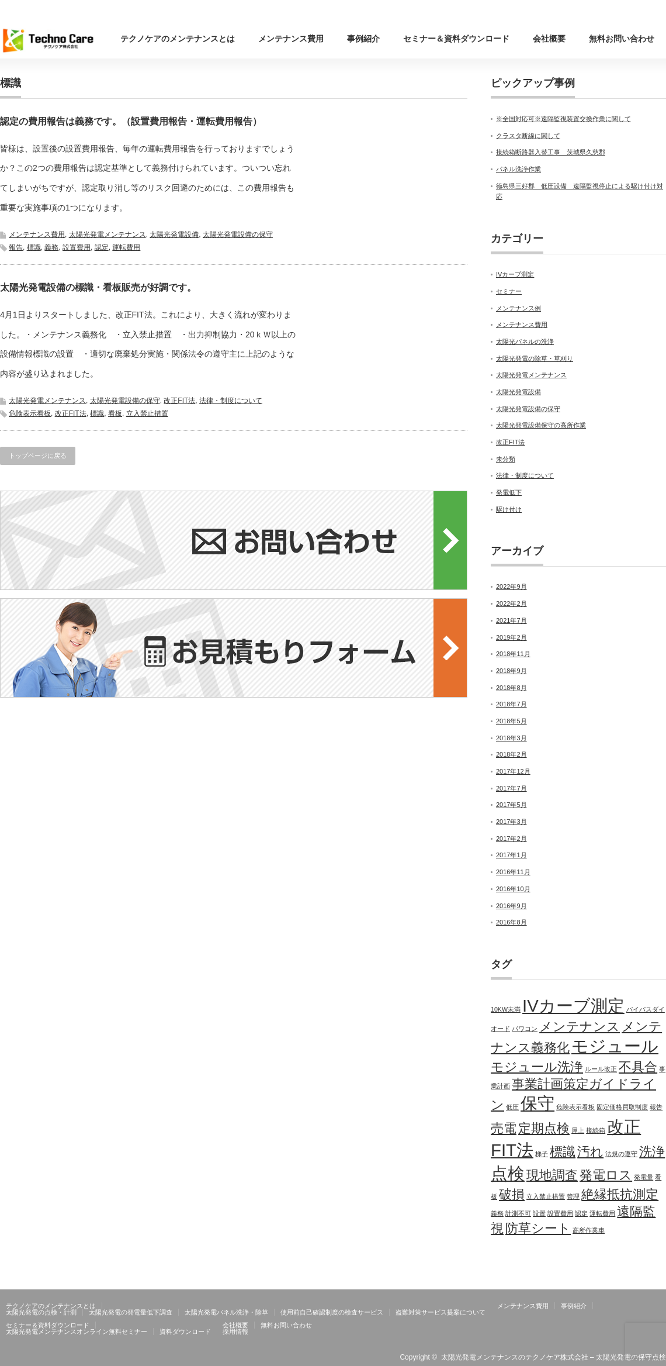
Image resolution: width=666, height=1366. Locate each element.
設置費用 (77, 247)
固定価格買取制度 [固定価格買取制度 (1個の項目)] (622, 1106)
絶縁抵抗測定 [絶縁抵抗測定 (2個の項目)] (619, 1194)
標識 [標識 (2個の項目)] (562, 1151)
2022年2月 (511, 603)
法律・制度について (230, 400)
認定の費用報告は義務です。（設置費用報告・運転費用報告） (131, 121)
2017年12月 (513, 771)
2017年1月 (511, 854)
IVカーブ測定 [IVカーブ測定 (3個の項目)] (573, 1005)
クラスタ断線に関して (528, 135)
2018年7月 (511, 704)
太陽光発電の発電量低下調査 (130, 1312)
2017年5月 (511, 804)
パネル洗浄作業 (518, 169)
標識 (34, 247)
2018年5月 (511, 721)
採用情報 (235, 1331)
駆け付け (509, 509)
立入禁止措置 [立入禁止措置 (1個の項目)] (545, 1196)
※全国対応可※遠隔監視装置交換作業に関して (563, 118)
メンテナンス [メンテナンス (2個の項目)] (579, 1026)
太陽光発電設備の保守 (238, 234)
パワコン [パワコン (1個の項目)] (524, 1028)
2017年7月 (511, 788)
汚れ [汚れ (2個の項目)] (590, 1151)
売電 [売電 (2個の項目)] (503, 1128)
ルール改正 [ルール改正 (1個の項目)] (601, 1068)
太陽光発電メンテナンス (107, 234)
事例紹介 (363, 38)
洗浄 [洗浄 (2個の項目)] (652, 1151)
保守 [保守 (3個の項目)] (537, 1103)
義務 (51, 247)
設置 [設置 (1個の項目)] (539, 1213)
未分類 (505, 459)
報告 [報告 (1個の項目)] (656, 1106)
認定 (102, 247)
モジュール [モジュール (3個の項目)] (614, 1045)
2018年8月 (511, 687)
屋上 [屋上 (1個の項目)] (577, 1130)
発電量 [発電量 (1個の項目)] (643, 1177)
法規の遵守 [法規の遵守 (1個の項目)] (621, 1153)
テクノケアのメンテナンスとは (177, 38)
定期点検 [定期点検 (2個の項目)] (544, 1128)
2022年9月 (511, 586)
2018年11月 (513, 653)
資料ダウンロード (185, 1331)
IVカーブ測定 (515, 274)
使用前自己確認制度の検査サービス (331, 1312)
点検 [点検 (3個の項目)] (508, 1173)
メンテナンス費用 (291, 38)
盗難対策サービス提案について (440, 1312)
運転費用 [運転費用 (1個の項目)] (602, 1213)
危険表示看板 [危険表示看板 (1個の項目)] (575, 1106)
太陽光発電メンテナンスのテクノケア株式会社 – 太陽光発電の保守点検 (553, 1357)
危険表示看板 (30, 413)
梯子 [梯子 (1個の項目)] (541, 1153)
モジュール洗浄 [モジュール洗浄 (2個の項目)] (537, 1067)
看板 (115, 413)
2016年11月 (513, 871)
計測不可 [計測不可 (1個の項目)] (518, 1213)
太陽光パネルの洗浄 (525, 341)
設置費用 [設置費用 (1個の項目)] (560, 1213)
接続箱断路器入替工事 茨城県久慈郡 (550, 152)
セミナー (509, 291)
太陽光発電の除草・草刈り (534, 358)
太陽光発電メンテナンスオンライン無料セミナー (76, 1331)
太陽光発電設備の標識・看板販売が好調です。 (98, 287)
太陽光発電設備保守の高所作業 (541, 425)
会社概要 (549, 38)
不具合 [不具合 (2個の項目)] (638, 1067)
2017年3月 (511, 821)
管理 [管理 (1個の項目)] (573, 1196)
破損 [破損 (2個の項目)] (512, 1194)
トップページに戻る (38, 455)
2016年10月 (513, 888)
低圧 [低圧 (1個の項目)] (512, 1106)
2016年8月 (511, 922)
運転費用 (126, 247)
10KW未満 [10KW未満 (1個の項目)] (506, 1009)
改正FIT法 (179, 400)
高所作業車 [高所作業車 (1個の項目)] (589, 1230)
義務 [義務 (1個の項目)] (497, 1213)
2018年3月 (511, 737)
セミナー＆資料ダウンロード (456, 38)
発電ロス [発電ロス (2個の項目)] (606, 1175)
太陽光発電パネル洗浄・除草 (226, 1312)
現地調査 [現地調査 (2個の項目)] (552, 1175)
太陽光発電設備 (174, 234)
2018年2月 (511, 754)
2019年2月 (511, 637)
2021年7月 (511, 620)
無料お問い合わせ (621, 38)
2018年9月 (511, 670)
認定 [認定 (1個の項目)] (581, 1213)
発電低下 (509, 492)
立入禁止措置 (147, 413)
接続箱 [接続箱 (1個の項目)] (595, 1130)
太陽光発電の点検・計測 (41, 1312)
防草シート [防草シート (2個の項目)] (538, 1228)
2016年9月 (511, 905)
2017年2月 (511, 838)
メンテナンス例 (518, 308)
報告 (16, 247)
